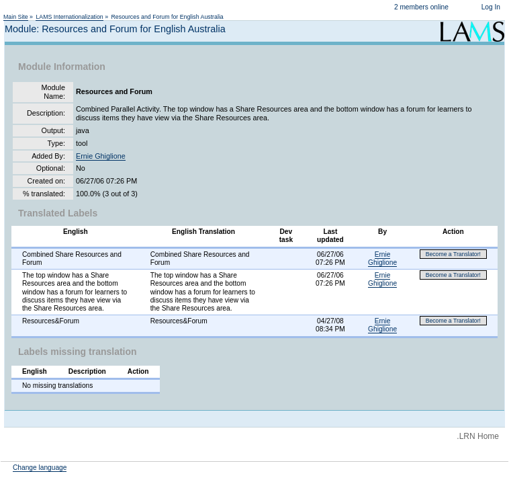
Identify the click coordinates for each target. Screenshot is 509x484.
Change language (39, 467)
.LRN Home (478, 436)
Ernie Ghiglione (101, 156)
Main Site (15, 16)
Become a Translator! (453, 254)
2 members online (421, 7)
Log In (490, 7)
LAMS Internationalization (69, 16)
